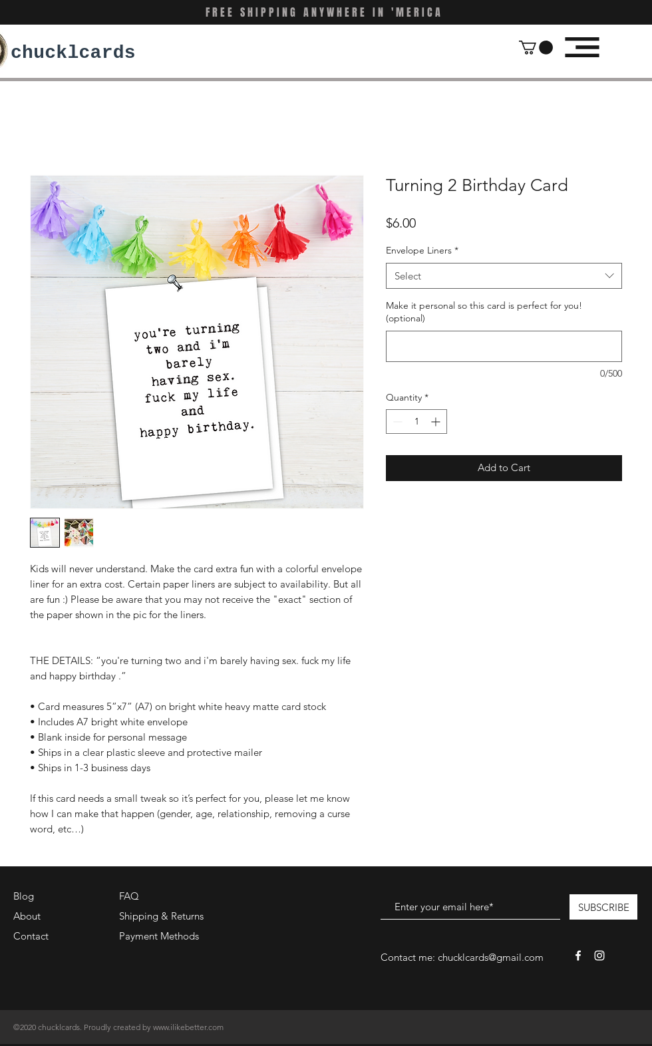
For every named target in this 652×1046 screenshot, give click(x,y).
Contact (31, 936)
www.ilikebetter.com (188, 1027)
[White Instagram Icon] (599, 955)
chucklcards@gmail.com (491, 957)
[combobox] (504, 276)
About (27, 916)
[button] (536, 48)
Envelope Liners (422, 250)
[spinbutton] (416, 421)
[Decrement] (396, 421)
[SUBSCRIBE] (603, 907)
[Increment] (436, 421)
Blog (23, 896)
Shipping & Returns (161, 916)
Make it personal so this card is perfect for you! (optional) (484, 312)
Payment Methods (160, 936)
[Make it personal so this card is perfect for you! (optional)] (504, 346)
